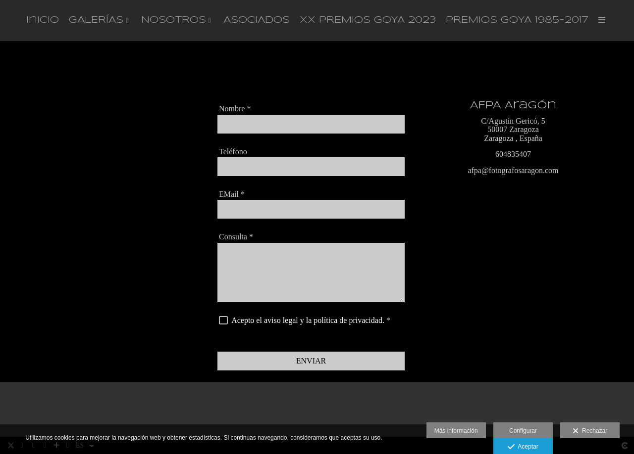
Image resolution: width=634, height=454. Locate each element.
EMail (232, 194)
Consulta (236, 237)
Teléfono (233, 152)
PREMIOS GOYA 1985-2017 (517, 20)
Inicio (42, 20)
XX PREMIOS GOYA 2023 (368, 20)
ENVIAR (311, 361)
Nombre (235, 109)
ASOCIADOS (256, 20)
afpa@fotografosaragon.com (513, 171)
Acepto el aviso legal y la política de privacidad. (307, 321)
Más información (456, 430)
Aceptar (523, 447)
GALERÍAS (96, 20)
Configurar (523, 430)
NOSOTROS (173, 20)
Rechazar (590, 431)
